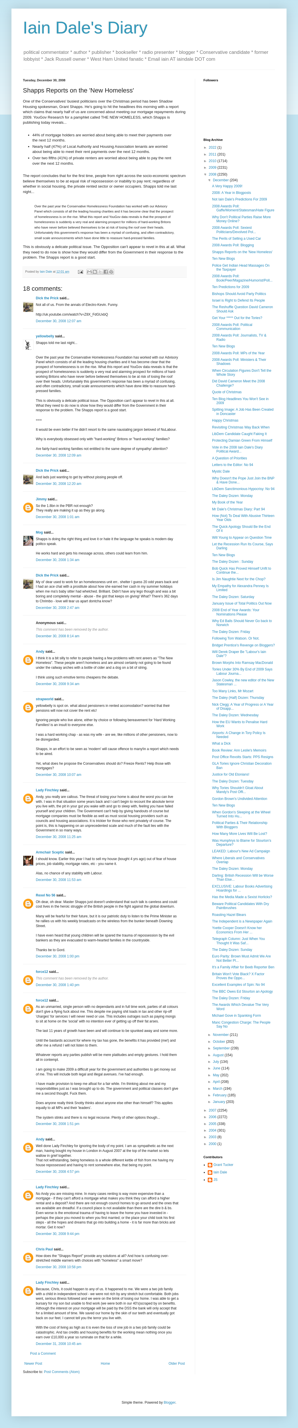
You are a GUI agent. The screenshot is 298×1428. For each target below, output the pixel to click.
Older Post (176, 1364)
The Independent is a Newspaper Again (242, 921)
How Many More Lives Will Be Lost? (239, 834)
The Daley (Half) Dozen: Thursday (238, 698)
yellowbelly (45, 336)
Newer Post (33, 1364)
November (221, 1035)
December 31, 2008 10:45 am (58, 1344)
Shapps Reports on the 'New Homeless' (242, 252)
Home (105, 1364)
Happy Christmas (225, 420)
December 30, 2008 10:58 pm (58, 1267)
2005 (213, 1124)
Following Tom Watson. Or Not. (235, 638)
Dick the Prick (47, 298)
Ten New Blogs (223, 259)
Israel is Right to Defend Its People (238, 300)
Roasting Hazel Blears (229, 915)
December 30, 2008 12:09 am (58, 455)
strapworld (44, 699)
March (218, 1089)
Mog (39, 532)
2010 (213, 161)
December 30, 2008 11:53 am (58, 880)
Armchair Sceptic (50, 852)
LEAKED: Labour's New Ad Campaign (241, 851)
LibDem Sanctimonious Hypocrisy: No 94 (243, 489)
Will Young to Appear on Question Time (242, 538)
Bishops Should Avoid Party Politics (239, 294)
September (222, 1048)
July (216, 1062)
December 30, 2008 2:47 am (57, 608)
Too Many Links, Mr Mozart (232, 691)
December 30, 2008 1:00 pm (57, 956)
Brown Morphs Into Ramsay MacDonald (242, 663)
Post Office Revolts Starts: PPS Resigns (242, 757)
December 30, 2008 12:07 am (58, 321)
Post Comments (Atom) (62, 1372)
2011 (213, 154)
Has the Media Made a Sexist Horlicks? (242, 897)
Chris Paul (44, 1249)
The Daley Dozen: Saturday (233, 597)
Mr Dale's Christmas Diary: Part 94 (238, 509)
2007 (213, 1110)
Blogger (169, 1403)
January (219, 1102)
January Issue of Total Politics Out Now (242, 603)
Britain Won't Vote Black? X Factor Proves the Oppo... (238, 976)
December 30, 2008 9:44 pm (57, 1234)
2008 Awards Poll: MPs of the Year (238, 353)
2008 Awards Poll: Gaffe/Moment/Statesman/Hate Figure (243, 208)
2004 (213, 1130)
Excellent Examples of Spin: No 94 (238, 985)
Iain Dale (220, 1172)
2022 (213, 147)
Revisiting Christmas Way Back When (241, 427)
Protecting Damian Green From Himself (242, 440)
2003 (213, 1137)
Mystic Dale (221, 471)
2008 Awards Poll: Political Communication (232, 327)
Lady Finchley (47, 790)
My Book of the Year (227, 502)
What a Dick (221, 743)
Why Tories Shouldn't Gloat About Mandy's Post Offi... (237, 790)
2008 (213, 174)
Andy (40, 652)
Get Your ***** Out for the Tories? (237, 318)
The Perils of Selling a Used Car (236, 239)
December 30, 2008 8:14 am (57, 636)
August (219, 1055)
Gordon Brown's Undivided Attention (239, 799)
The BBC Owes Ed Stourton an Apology (242, 992)
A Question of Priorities (229, 458)
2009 (213, 168)
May (216, 1075)
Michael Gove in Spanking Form (236, 1016)
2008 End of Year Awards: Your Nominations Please (235, 612)
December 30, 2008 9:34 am (57, 684)
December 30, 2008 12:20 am (58, 484)
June (217, 1068)
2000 (213, 1144)
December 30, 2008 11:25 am (58, 837)
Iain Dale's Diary (85, 27)
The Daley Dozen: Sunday (232, 950)
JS (215, 1180)
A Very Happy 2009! (227, 186)
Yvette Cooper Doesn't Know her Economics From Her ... (237, 930)
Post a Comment (43, 1354)
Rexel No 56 (45, 895)
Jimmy (41, 499)
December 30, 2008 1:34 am (57, 560)
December (221, 180)
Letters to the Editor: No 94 (232, 465)
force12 (42, 972)
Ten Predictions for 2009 (230, 287)
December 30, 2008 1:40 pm (57, 985)
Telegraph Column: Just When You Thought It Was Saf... (238, 941)
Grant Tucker (223, 1165)
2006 (213, 1117)
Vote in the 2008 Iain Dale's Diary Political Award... (237, 449)
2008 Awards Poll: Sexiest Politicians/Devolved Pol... (234, 230)
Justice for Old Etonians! (230, 774)
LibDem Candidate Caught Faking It (239, 434)
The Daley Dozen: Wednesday (235, 715)
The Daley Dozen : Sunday (232, 562)
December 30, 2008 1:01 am (57, 517)
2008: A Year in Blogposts (231, 193)
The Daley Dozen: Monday (232, 496)
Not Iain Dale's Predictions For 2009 (239, 199)
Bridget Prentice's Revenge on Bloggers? (243, 645)
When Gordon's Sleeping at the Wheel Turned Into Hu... (241, 814)
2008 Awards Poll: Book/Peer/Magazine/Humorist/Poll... (242, 278)
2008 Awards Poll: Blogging (233, 245)
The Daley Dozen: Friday (231, 632)
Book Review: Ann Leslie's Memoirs (239, 750)
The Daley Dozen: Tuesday (233, 781)
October (219, 1042)
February (220, 1095)
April (217, 1082)
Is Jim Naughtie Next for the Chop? (239, 579)
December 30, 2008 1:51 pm (57, 1124)
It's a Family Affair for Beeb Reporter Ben (243, 967)
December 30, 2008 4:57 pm (57, 1172)
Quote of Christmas (227, 392)
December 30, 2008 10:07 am (58, 775)
